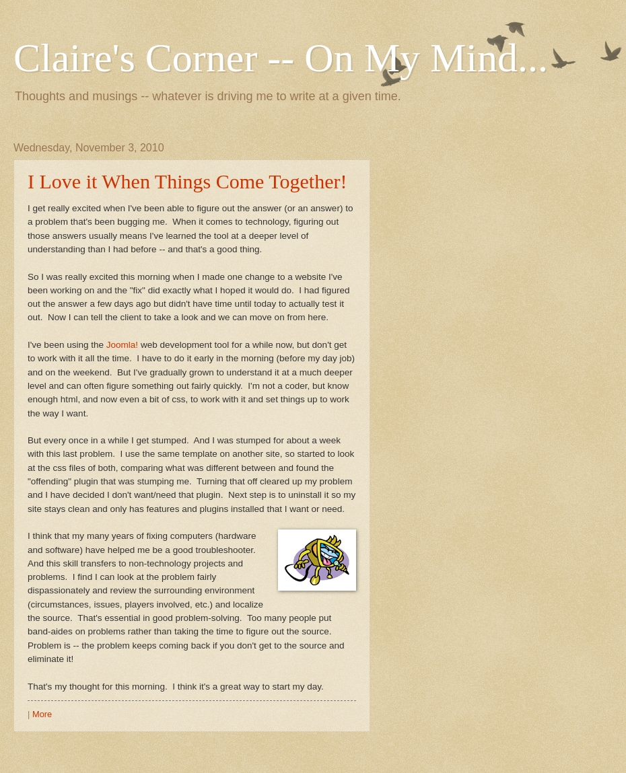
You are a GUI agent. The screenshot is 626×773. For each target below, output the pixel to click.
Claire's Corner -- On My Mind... (280, 58)
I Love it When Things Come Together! (187, 181)
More (42, 714)
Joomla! (122, 345)
